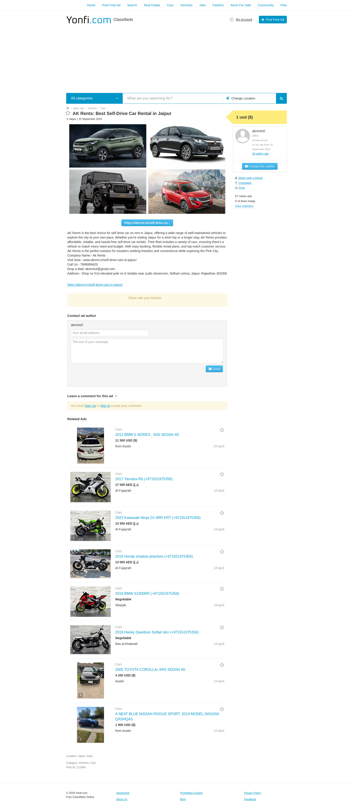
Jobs (202, 5)
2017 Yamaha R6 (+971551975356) (143, 479)
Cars (170, 5)
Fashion (218, 5)
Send (214, 369)
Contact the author (260, 166)
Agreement (122, 793)
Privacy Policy (252, 793)
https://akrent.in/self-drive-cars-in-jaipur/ (95, 284)
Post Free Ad (111, 5)
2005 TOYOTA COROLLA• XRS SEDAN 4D (150, 670)
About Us (121, 799)
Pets (284, 5)
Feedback (250, 799)
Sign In (105, 406)
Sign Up (90, 406)
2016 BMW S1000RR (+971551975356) (147, 593)
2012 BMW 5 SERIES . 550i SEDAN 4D (147, 435)
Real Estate (152, 5)
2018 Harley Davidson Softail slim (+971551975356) (157, 632)
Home (91, 5)
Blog (183, 799)
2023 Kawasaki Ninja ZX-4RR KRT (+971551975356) (158, 518)
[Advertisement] (176, 55)
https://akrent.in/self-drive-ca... (147, 223)
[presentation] (105, 374)
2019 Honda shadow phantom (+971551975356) (154, 556)
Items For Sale (241, 5)
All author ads (260, 153)
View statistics (244, 206)
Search (132, 5)
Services (186, 5)
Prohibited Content (191, 793)
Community (266, 5)
